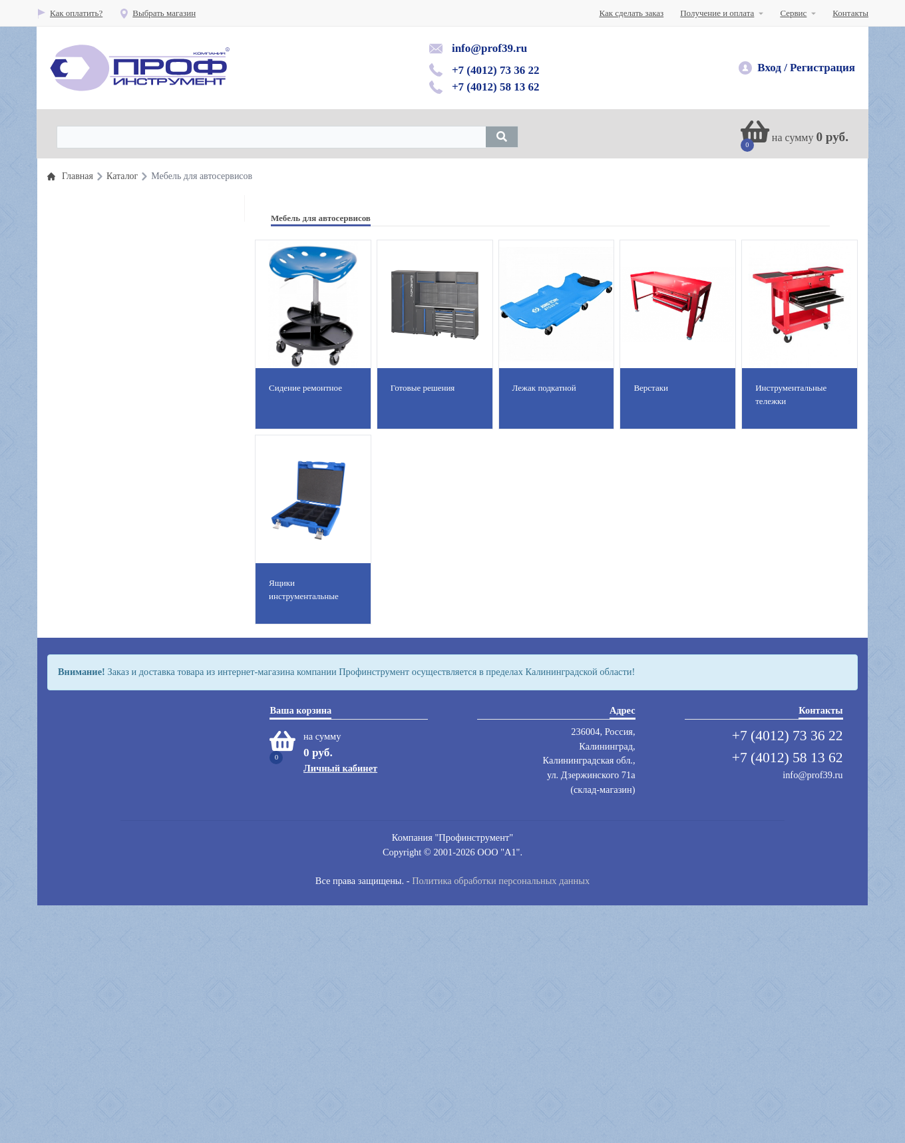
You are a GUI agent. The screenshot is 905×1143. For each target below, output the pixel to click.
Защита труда (97, 560)
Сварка (85, 783)
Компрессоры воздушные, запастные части (151, 687)
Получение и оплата (717, 13)
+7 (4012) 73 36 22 (496, 70)
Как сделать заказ (632, 13)
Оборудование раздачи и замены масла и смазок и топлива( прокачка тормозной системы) (147, 389)
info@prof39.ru (489, 48)
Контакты (850, 13)
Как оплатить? (69, 13)
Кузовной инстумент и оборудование (140, 421)
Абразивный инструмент (118, 666)
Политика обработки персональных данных (501, 1118)
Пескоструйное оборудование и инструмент (153, 538)
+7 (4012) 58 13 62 (496, 87)
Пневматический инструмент (126, 302)
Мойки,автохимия (105, 709)
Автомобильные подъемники (126, 517)
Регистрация (822, 67)
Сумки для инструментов (119, 804)
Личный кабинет (340, 1006)
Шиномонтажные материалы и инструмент (152, 323)
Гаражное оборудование (117, 442)
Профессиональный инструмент (132, 217)
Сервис (793, 13)
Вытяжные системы (109, 613)
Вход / (772, 67)
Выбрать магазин (157, 13)
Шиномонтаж (98, 496)
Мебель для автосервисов (119, 730)
